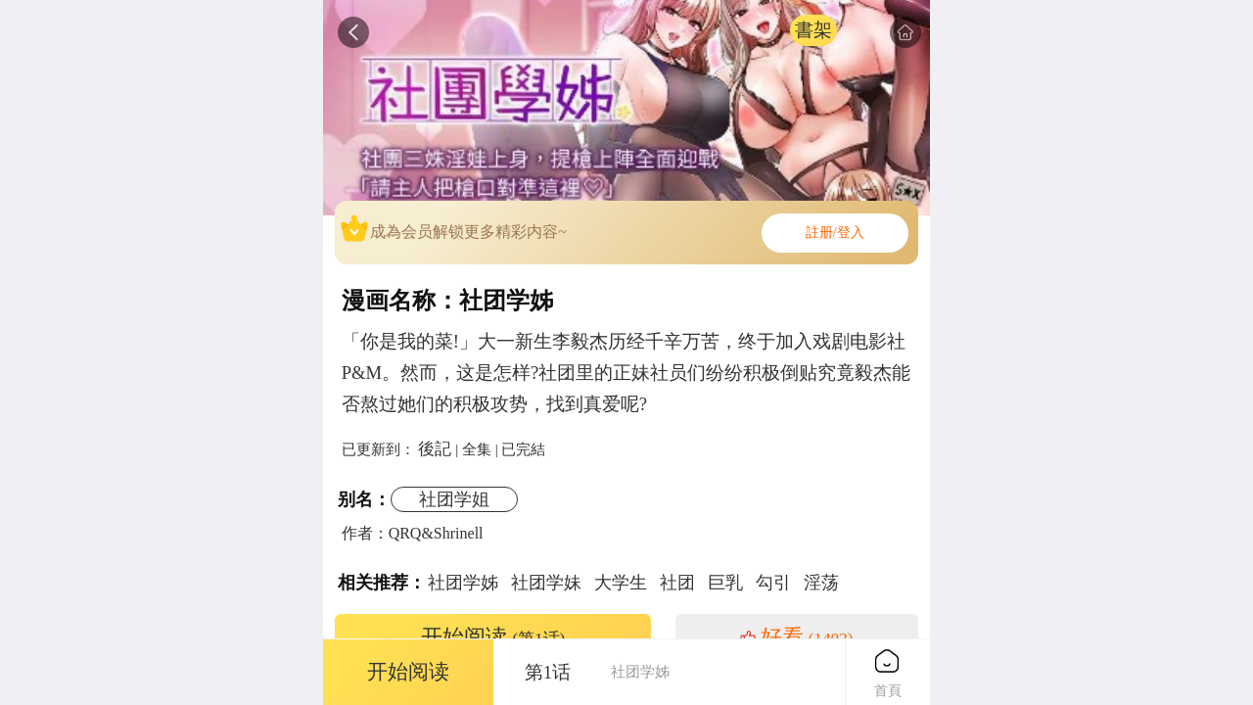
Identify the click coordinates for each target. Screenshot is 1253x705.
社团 (677, 582)
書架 (813, 30)
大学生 (620, 582)
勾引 (773, 582)
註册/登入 (835, 232)
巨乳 (725, 582)
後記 (434, 448)
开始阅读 (493, 637)
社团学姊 (463, 582)
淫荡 (821, 582)
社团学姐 (454, 499)
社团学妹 (546, 582)
